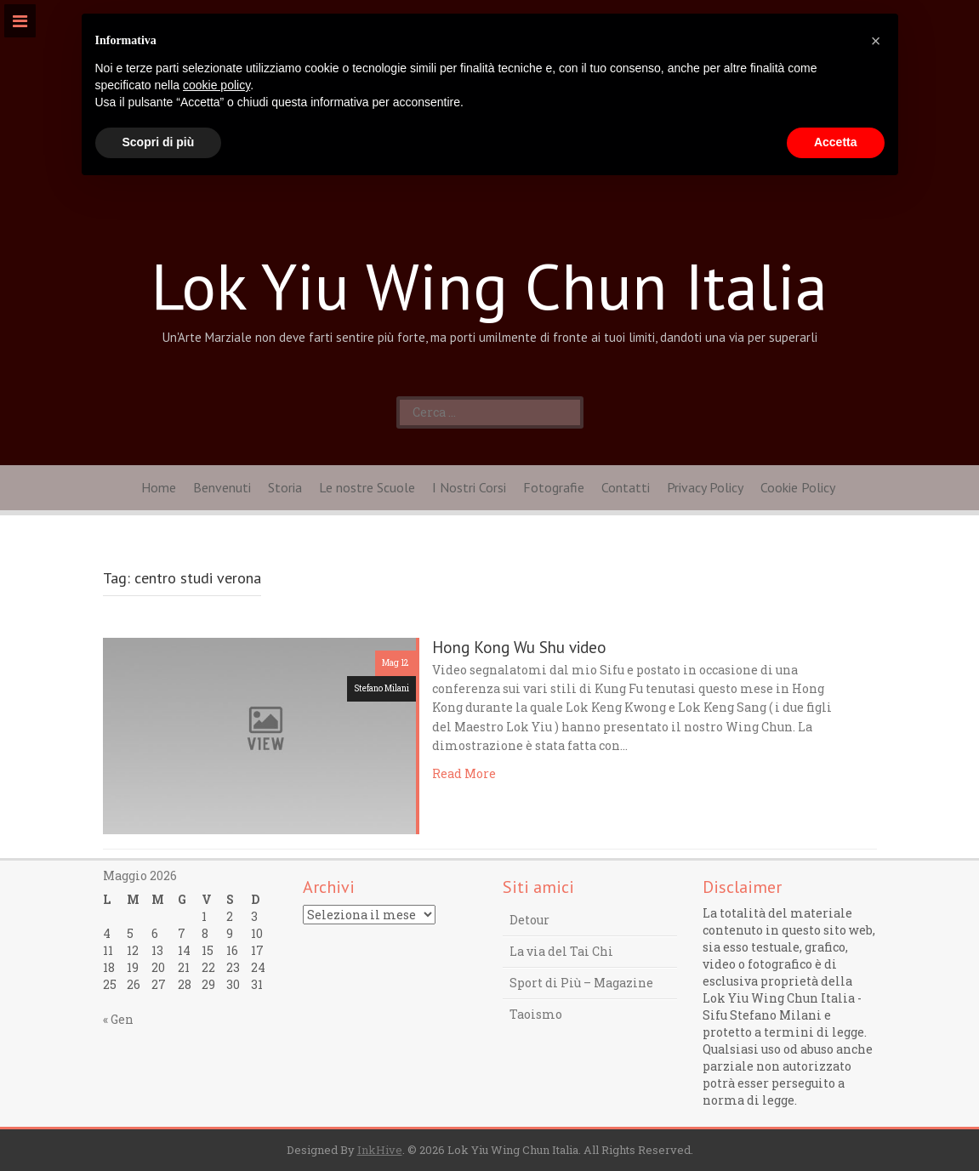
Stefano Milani (381, 688)
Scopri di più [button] (158, 142)
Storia (285, 487)
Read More (464, 773)
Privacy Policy (705, 487)
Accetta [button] (835, 142)
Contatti (625, 487)
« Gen (118, 1019)
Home (158, 487)
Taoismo (535, 1014)
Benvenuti (222, 487)
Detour (529, 920)
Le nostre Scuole (367, 487)
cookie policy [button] (216, 85)
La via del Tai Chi (561, 951)
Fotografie (553, 487)
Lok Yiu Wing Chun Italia (489, 285)
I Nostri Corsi (469, 487)
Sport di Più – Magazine (581, 983)
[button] (876, 40)
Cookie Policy (797, 487)
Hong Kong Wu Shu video (519, 647)
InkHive (379, 1149)
